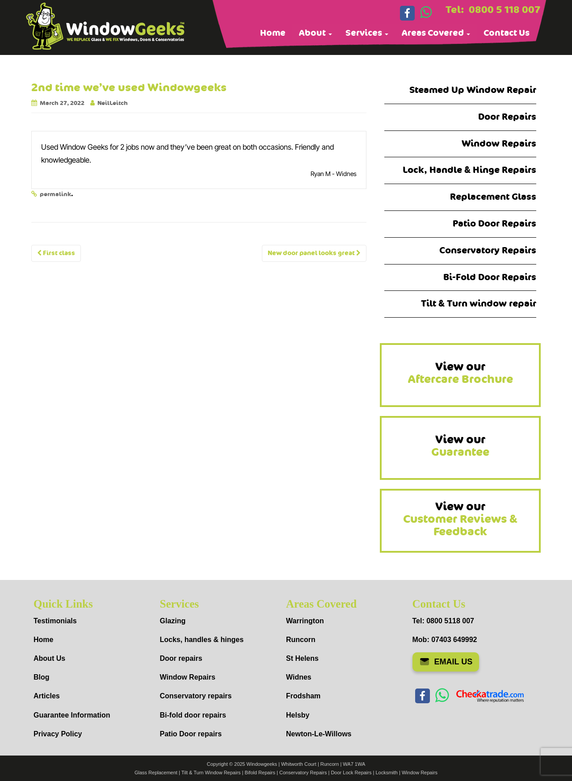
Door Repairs (507, 116)
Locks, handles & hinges (202, 639)
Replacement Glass (493, 196)
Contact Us (507, 33)
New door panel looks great (314, 253)
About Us (49, 658)
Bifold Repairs (260, 772)
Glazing (173, 621)
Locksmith (386, 772)
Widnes (298, 677)
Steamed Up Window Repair (472, 90)
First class (56, 253)
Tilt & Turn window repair (478, 303)
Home (273, 33)
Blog (42, 677)
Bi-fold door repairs (193, 715)
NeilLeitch (112, 103)
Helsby (297, 715)
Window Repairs (499, 143)
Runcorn (300, 639)
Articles (47, 696)
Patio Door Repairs (494, 223)
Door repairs (181, 658)
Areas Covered (436, 33)
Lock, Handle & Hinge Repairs (469, 170)
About (315, 33)
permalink (55, 194)
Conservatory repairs (196, 696)
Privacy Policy (58, 734)
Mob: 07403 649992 (444, 639)
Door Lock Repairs (351, 772)
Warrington (305, 621)
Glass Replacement (156, 772)
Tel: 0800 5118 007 (443, 621)
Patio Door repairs (191, 734)
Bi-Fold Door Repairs (489, 277)
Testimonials (55, 621)
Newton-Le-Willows (319, 734)
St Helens (302, 658)
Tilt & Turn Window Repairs (211, 772)
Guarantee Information (72, 715)
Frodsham (303, 696)
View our (460, 373)
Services (366, 33)
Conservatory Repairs (487, 250)
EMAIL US (446, 661)
